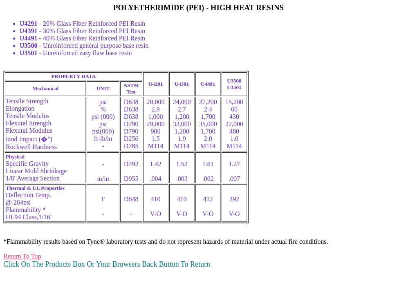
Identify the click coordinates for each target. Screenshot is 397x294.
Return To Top (22, 256)
